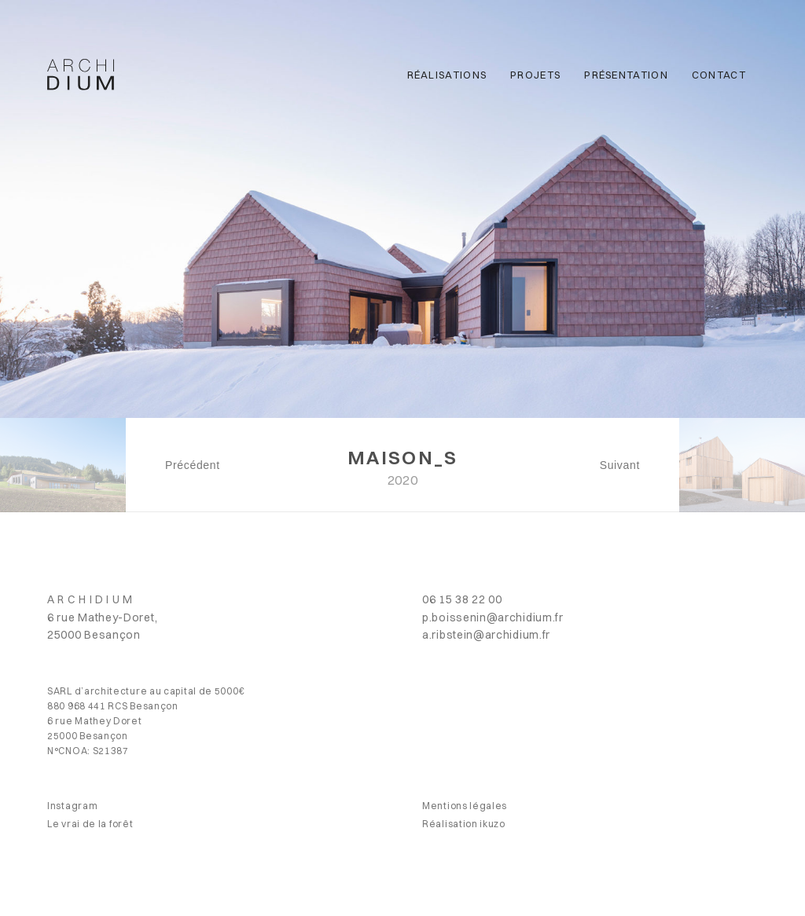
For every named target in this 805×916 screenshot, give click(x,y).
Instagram (72, 806)
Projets (535, 74)
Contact (719, 74)
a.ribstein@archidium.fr (486, 635)
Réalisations (447, 74)
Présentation (626, 74)
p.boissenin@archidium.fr (493, 617)
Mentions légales (464, 806)
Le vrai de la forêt (90, 824)
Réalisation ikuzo (463, 824)
